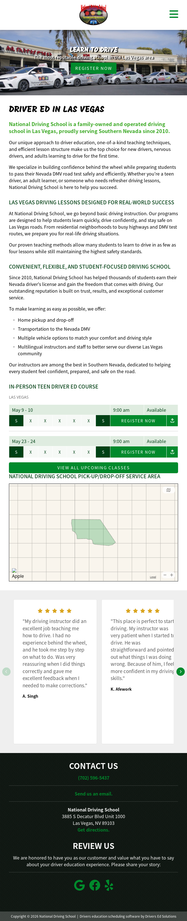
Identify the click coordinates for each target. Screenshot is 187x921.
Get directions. (93, 829)
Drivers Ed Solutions (160, 916)
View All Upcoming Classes (93, 468)
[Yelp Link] (109, 885)
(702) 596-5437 (93, 777)
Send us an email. (94, 793)
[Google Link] (79, 885)
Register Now (93, 68)
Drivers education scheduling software (110, 916)
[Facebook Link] (94, 885)
